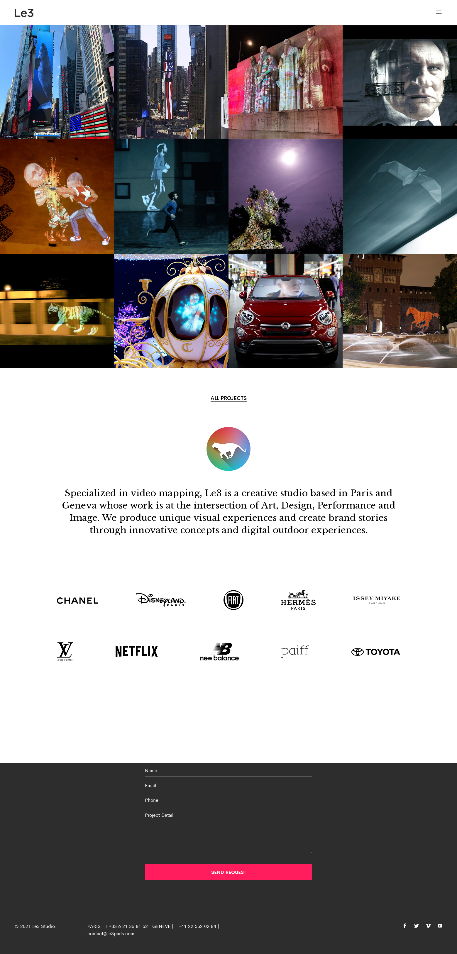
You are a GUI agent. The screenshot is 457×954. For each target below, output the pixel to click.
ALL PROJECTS (229, 397)
